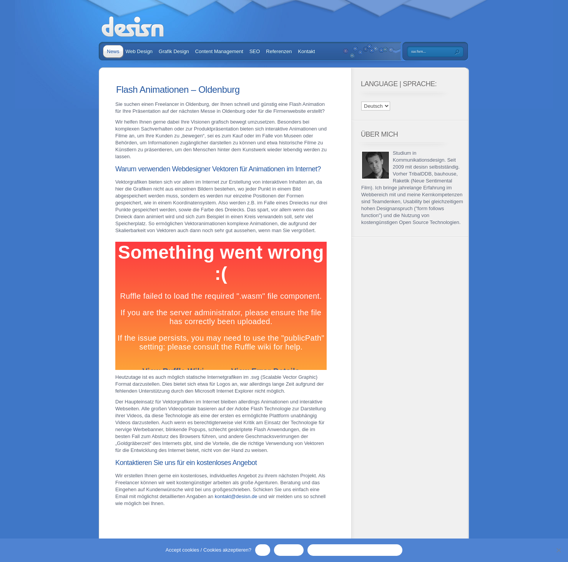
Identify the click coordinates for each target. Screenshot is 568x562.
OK (262, 550)
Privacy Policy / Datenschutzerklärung (355, 550)
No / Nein (288, 550)
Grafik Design (174, 51)
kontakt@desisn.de (236, 496)
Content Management (219, 51)
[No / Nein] (558, 550)
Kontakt (306, 51)
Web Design (139, 51)
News (113, 51)
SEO (254, 51)
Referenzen (279, 51)
